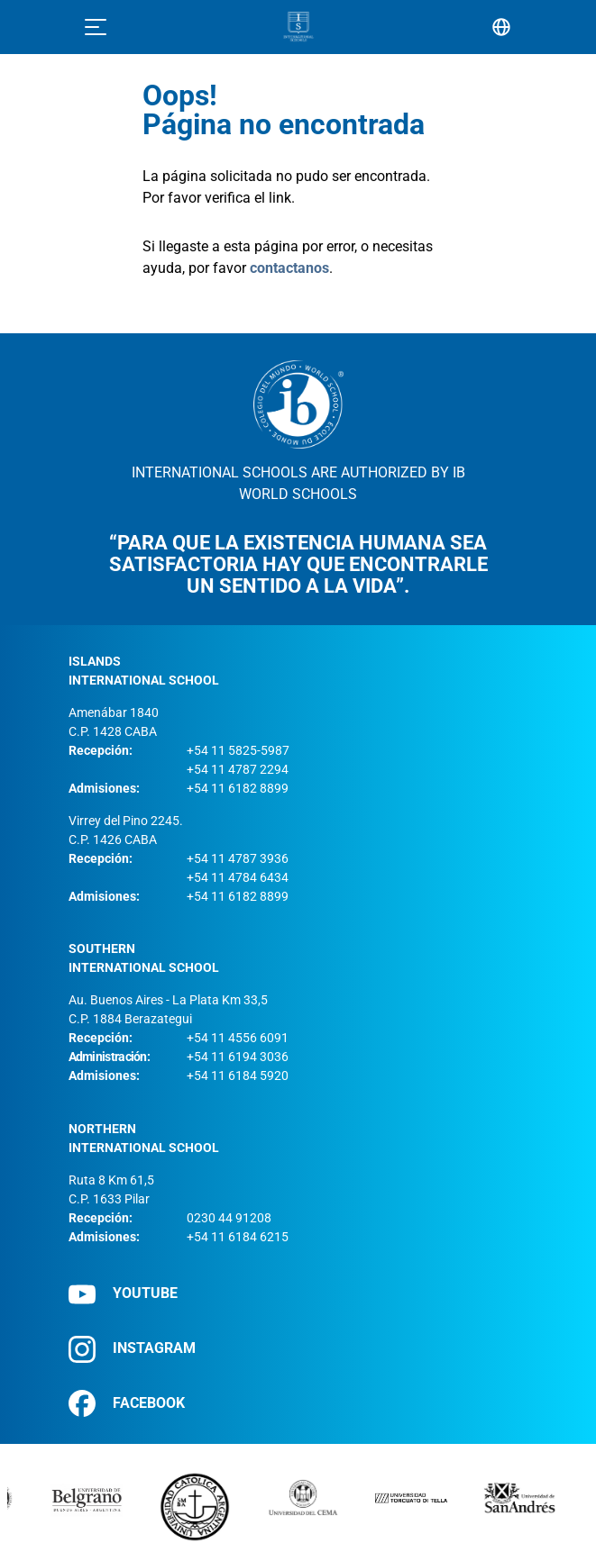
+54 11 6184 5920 (238, 1075)
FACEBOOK (127, 1404)
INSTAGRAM (132, 1349)
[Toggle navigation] (95, 27)
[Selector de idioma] (501, 27)
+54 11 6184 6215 (238, 1237)
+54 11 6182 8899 (238, 788)
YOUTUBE (123, 1294)
